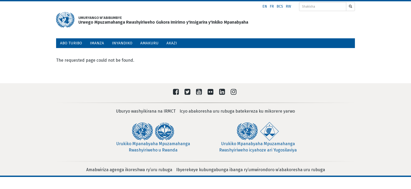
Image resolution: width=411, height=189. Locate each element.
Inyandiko (122, 43)
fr (272, 6)
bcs (280, 6)
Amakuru (149, 43)
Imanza (97, 43)
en (264, 6)
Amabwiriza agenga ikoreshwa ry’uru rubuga (129, 169)
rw (288, 6)
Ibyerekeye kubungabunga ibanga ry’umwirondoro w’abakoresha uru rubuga (250, 169)
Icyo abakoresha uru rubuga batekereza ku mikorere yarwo (237, 111)
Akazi (171, 43)
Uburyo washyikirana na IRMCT (146, 111)
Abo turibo (71, 43)
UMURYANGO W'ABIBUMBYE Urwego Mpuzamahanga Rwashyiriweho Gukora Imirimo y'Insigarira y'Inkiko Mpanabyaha (151, 20)
